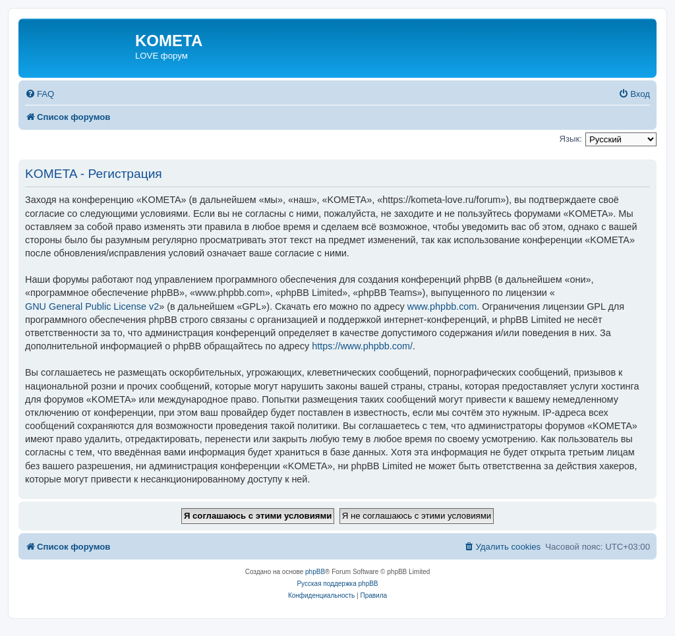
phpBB (315, 571)
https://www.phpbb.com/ (362, 346)
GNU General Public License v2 (92, 306)
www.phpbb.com (442, 306)
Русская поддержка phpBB (337, 583)
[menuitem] (39, 93)
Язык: (571, 139)
